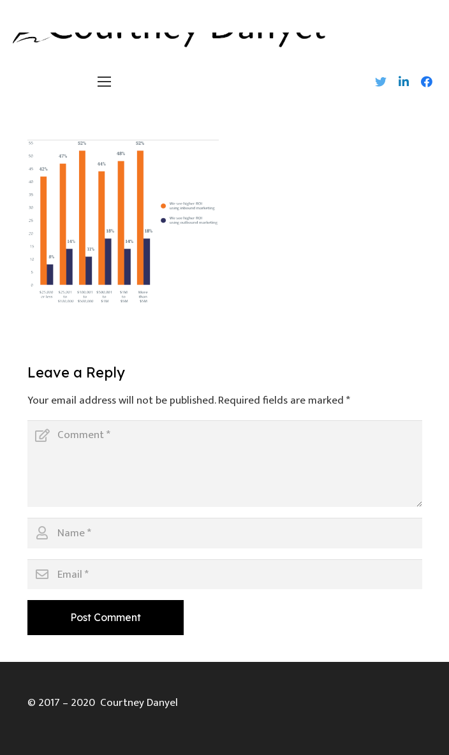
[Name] (224, 533)
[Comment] (224, 463)
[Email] (224, 574)
